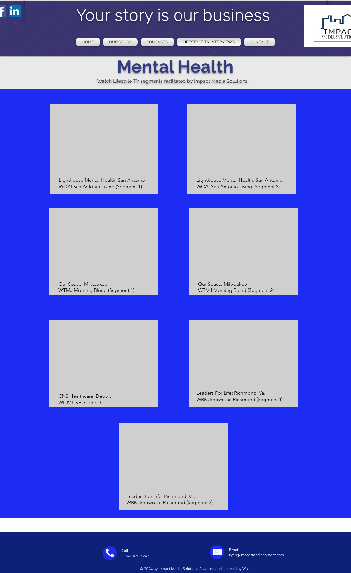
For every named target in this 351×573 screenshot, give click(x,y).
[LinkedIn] (15, 11)
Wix (245, 568)
